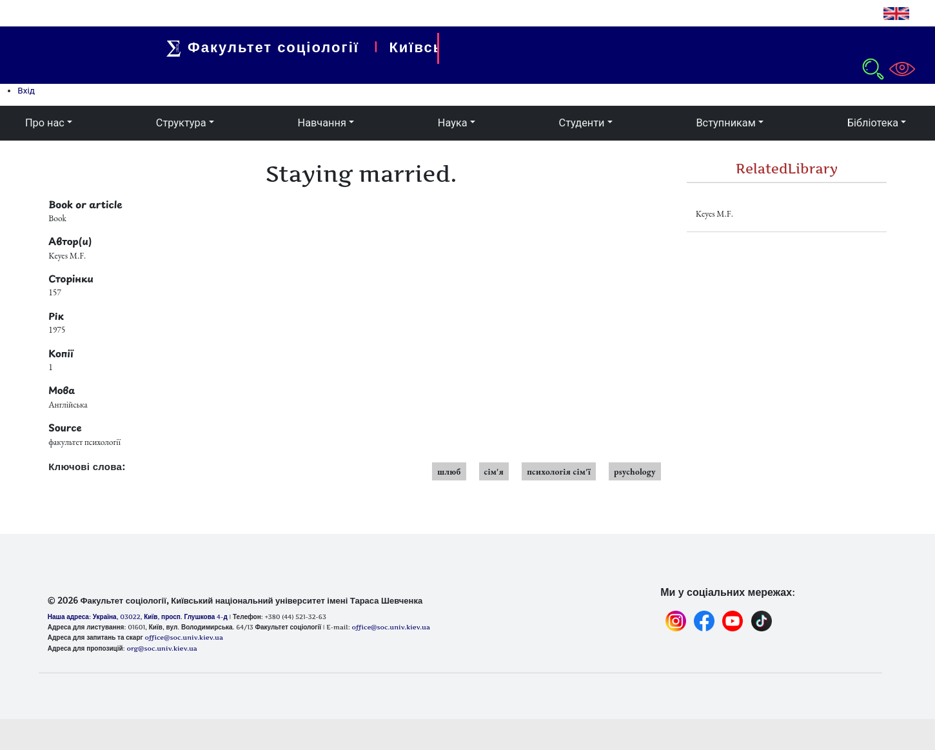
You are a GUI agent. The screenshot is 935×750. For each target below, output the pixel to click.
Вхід (26, 90)
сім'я (494, 471)
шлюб (448, 471)
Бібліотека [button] (872, 123)
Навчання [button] (322, 123)
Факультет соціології (269, 47)
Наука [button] (452, 123)
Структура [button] (181, 123)
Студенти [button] (582, 123)
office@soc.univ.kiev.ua (183, 637)
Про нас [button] (44, 123)
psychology (635, 471)
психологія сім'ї (559, 471)
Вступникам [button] (725, 123)
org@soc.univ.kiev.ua (161, 648)
